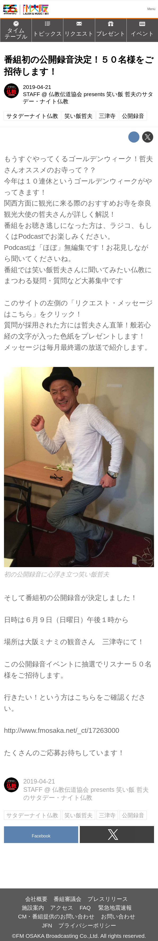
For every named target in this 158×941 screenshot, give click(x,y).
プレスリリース (107, 899)
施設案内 (33, 908)
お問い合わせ (118, 916)
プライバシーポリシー (87, 925)
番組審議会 (67, 899)
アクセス (61, 908)
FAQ (86, 908)
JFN (47, 925)
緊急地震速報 (115, 908)
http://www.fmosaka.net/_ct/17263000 (61, 730)
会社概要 (36, 899)
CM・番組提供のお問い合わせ (56, 916)
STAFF (31, 94)
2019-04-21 (37, 87)
